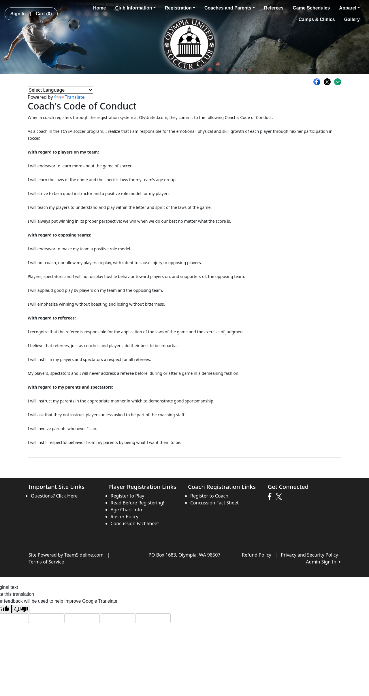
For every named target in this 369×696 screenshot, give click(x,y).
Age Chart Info (126, 509)
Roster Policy (124, 516)
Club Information (135, 7)
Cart (44, 13)
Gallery (352, 19)
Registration (180, 7)
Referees (274, 7)
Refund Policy (256, 555)
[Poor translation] (21, 609)
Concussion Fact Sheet (135, 523)
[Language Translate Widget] (60, 90)
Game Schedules (311, 7)
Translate (69, 97)
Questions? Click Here (54, 496)
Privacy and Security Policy (309, 555)
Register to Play (127, 496)
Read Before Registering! (137, 503)
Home (99, 7)
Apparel (349, 7)
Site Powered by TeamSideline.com (66, 555)
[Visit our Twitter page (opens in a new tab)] (279, 496)
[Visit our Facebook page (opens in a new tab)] (271, 496)
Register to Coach (209, 496)
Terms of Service (46, 562)
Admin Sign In (323, 562)
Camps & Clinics (316, 19)
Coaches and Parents (229, 7)
